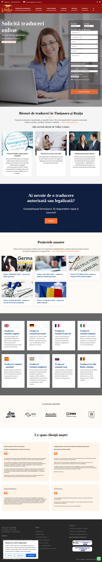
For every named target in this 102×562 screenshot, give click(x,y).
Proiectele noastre (41, 537)
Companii (39, 8)
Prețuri (74, 8)
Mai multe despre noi (69, 122)
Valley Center (16, 559)
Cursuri (63, 8)
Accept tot (31, 555)
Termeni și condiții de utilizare (79, 528)
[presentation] (80, 84)
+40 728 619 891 (8, 42)
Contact (85, 8)
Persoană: (80, 29)
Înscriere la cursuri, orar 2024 (51, 153)
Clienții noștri (40, 534)
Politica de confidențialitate (78, 531)
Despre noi (39, 531)
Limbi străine (51, 8)
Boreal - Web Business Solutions (90, 559)
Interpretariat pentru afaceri (85, 153)
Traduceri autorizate (23, 8)
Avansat (9, 555)
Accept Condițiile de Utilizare (81, 79)
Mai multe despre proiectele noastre (66, 251)
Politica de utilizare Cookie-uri (79, 534)
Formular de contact (42, 543)
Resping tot (20, 555)
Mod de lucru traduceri (43, 540)
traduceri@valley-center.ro (34, 2)
